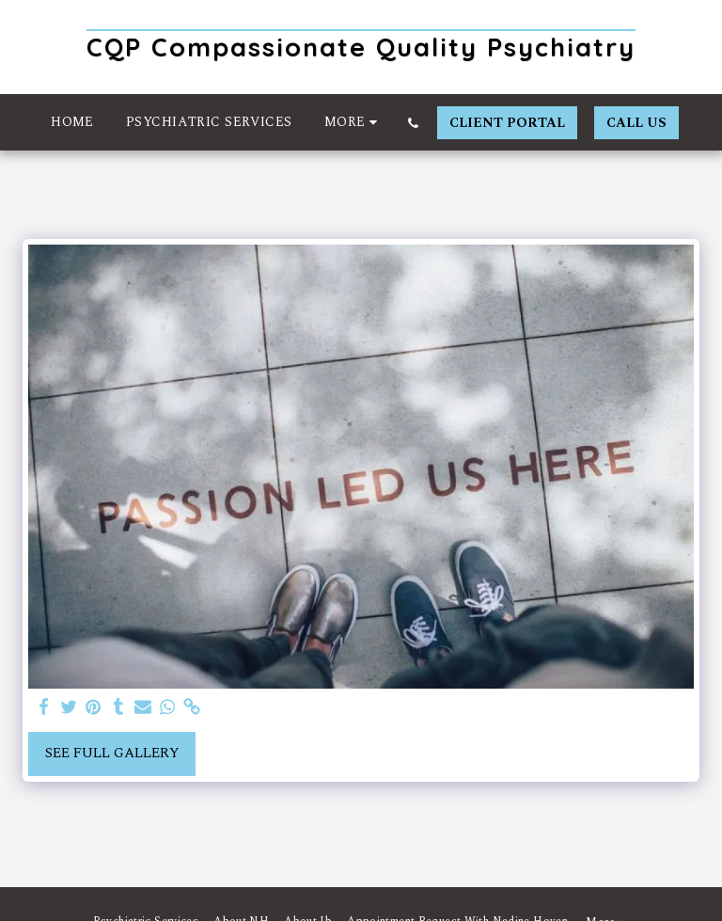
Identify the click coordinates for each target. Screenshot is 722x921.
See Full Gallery (112, 753)
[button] (414, 123)
